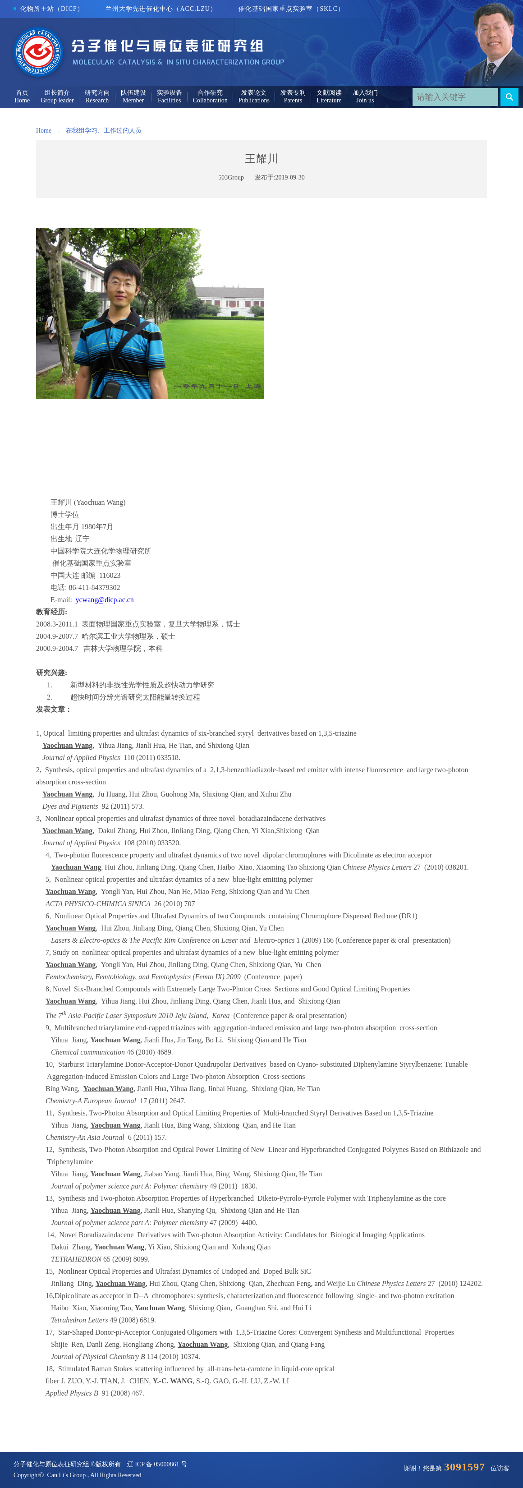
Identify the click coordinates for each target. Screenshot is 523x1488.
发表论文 (253, 92)
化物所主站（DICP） (49, 8)
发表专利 (293, 92)
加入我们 (365, 92)
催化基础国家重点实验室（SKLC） (291, 8)
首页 (22, 92)
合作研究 (210, 92)
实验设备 (169, 92)
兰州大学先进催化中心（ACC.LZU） (161, 8)
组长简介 (57, 92)
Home (43, 130)
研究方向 (97, 92)
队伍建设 (133, 92)
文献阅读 (329, 92)
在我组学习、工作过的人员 (104, 130)
